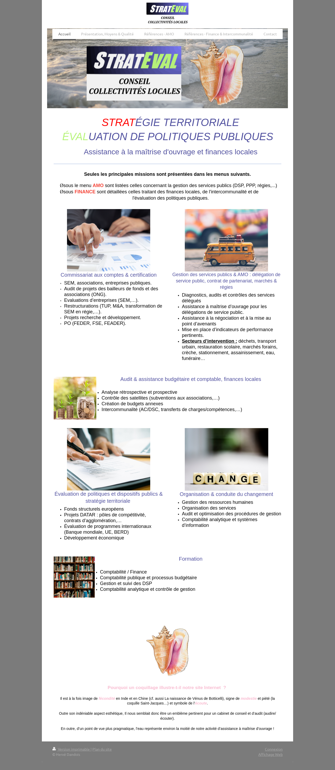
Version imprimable (71, 749)
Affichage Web (270, 754)
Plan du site (102, 749)
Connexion (274, 749)
